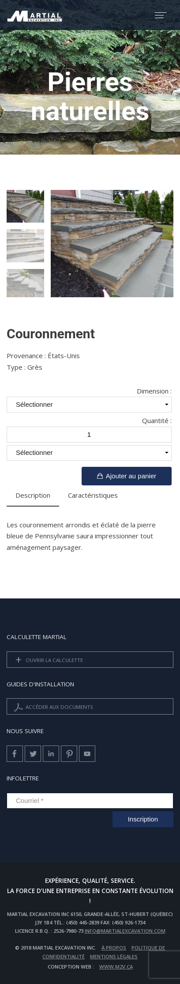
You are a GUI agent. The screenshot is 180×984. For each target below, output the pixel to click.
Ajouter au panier (126, 476)
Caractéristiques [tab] (93, 495)
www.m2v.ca (116, 966)
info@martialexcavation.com (125, 930)
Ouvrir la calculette (47, 660)
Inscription (143, 819)
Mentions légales (114, 956)
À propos (113, 947)
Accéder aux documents (52, 707)
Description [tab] (32, 495)
